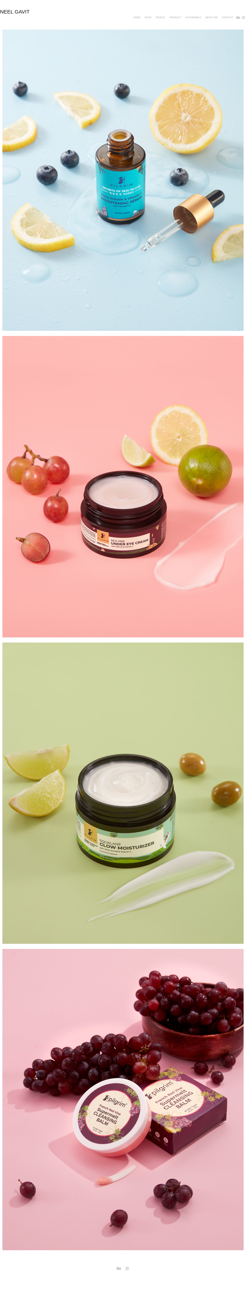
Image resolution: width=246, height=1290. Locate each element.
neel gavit (15, 12)
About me (211, 17)
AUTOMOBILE (193, 17)
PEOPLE (160, 17)
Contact (227, 17)
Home (136, 17)
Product (175, 17)
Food (148, 17)
